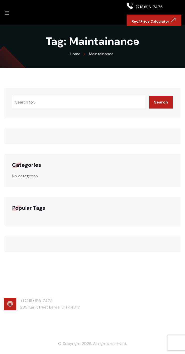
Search (161, 102)
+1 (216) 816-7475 (36, 300)
